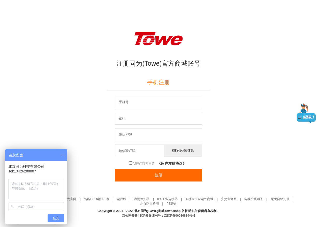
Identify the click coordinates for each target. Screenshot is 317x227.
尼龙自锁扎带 (280, 199)
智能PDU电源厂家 (96, 199)
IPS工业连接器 (167, 199)
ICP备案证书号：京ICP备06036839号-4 (167, 215)
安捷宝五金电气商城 (199, 199)
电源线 (121, 199)
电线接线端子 (253, 199)
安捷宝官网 (229, 199)
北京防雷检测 (149, 204)
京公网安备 (130, 215)
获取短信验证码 (183, 151)
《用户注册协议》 (171, 163)
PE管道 (172, 204)
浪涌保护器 (141, 199)
